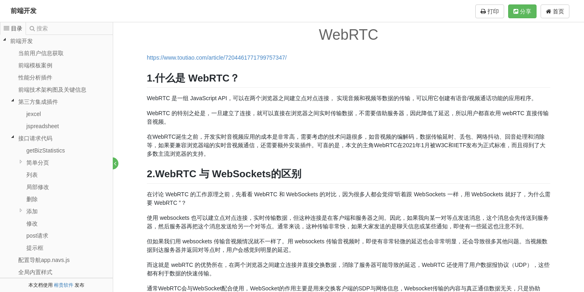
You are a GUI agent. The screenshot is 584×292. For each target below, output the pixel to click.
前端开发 (23, 10)
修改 (32, 223)
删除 (32, 199)
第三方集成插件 (38, 102)
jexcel (33, 114)
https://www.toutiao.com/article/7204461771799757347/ (217, 57)
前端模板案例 (35, 65)
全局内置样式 (35, 272)
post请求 (37, 235)
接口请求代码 (35, 138)
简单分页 (37, 162)
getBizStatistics (45, 150)
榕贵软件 (63, 285)
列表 (32, 175)
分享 (522, 11)
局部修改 (37, 187)
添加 (32, 211)
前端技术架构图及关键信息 (52, 89)
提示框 (34, 248)
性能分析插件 (35, 77)
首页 (555, 11)
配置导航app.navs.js (44, 260)
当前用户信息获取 (41, 53)
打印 (490, 11)
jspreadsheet (42, 126)
